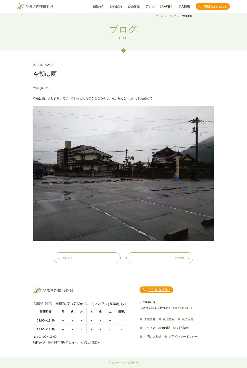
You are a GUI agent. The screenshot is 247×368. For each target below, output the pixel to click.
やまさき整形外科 (128, 362)
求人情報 (184, 6)
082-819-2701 (213, 6)
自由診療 (134, 6)
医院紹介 (98, 6)
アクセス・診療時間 (159, 6)
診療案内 (116, 6)
